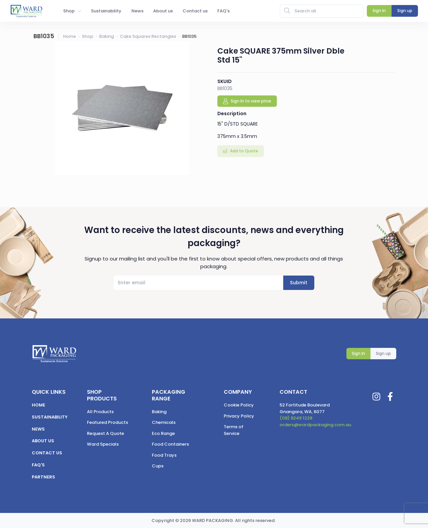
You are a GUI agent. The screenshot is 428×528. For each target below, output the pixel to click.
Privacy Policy (239, 416)
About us (43, 441)
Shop (87, 36)
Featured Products (107, 422)
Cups (158, 466)
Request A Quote (105, 433)
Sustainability (50, 417)
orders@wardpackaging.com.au (315, 425)
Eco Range (163, 433)
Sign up (383, 353)
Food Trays (164, 455)
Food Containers (170, 444)
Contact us (47, 453)
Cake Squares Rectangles (148, 36)
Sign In (358, 353)
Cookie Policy (239, 405)
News (38, 429)
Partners (43, 477)
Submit (298, 282)
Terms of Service (233, 430)
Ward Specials (103, 444)
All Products (100, 411)
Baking (106, 36)
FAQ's (38, 465)
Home (69, 36)
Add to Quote (243, 151)
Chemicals (164, 422)
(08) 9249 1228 (296, 418)
